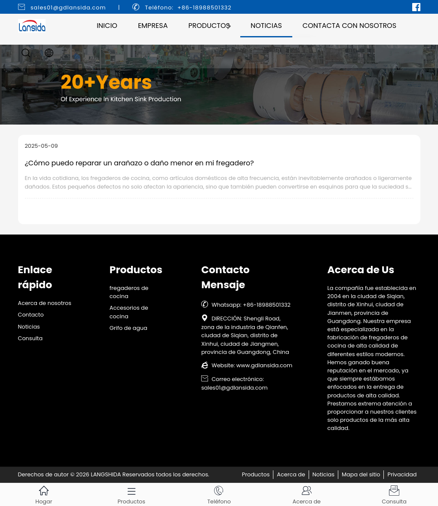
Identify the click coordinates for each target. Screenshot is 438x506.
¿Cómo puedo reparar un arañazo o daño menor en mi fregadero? (139, 163)
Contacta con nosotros (349, 25)
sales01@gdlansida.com (68, 7)
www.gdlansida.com (264, 365)
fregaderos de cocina (129, 292)
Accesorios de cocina (129, 312)
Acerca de (291, 474)
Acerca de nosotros (45, 303)
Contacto (31, 314)
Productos (209, 25)
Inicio (107, 25)
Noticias (266, 25)
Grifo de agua (128, 328)
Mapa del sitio (361, 474)
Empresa (153, 25)
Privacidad (402, 474)
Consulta (30, 338)
